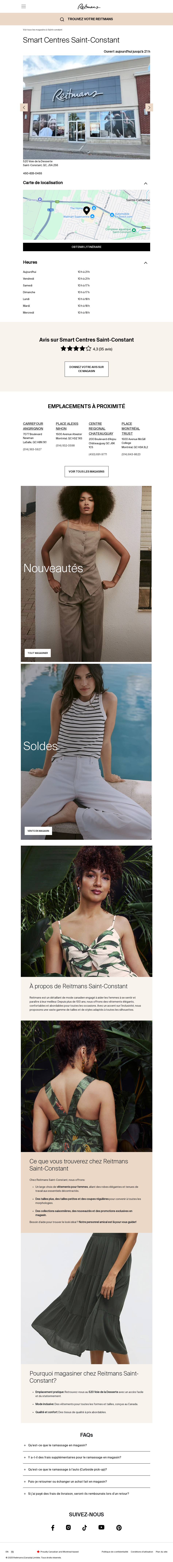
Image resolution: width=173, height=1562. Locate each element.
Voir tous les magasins (86, 471)
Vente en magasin (38, 831)
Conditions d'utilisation (142, 1552)
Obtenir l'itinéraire (86, 246)
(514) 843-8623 (131, 454)
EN (7, 1552)
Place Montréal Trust (131, 428)
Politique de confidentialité (115, 1552)
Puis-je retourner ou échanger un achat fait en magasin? (67, 1481)
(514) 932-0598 (65, 445)
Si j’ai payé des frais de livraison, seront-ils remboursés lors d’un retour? (78, 1493)
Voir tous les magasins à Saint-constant (42, 30)
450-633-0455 (32, 173)
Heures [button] (85, 262)
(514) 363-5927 (32, 449)
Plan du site (161, 1552)
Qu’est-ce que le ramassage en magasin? (57, 1445)
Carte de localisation (85, 182)
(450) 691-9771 (98, 454)
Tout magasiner (38, 653)
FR (12, 1552)
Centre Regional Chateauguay (101, 428)
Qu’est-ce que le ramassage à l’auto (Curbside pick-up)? (67, 1469)
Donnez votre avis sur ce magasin (86, 369)
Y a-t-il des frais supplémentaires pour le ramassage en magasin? (74, 1457)
